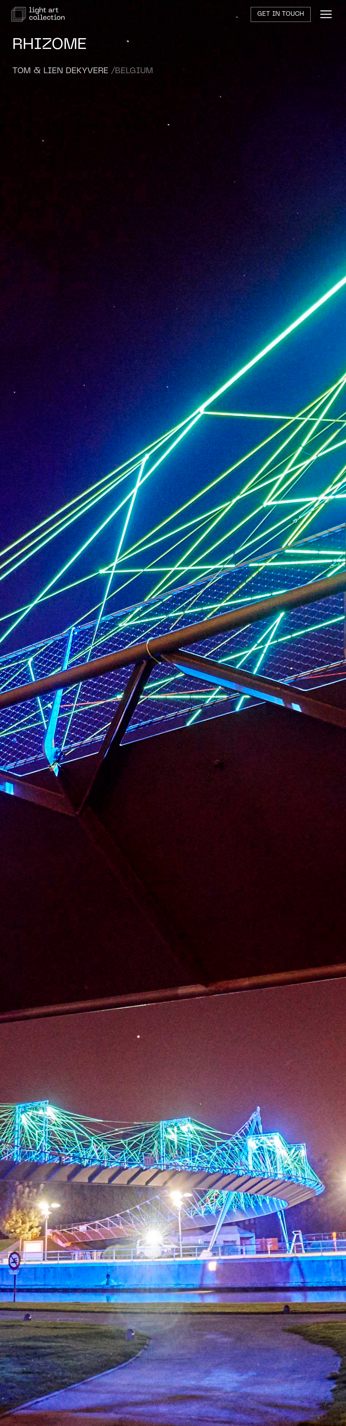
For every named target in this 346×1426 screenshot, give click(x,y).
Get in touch (280, 14)
